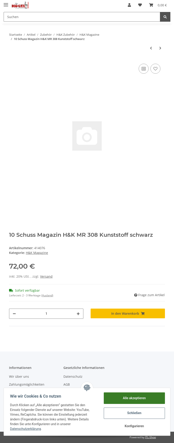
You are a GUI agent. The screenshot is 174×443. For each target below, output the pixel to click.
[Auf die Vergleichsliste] (144, 69)
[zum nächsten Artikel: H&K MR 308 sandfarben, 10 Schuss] (160, 48)
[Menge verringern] (14, 314)
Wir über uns (19, 376)
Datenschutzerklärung (26, 429)
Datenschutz (72, 376)
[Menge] (46, 314)
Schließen (133, 413)
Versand (46, 276)
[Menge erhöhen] (78, 314)
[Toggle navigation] (6, 3)
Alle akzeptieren (133, 398)
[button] (129, 4)
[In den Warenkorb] (128, 313)
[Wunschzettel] (140, 4)
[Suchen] (82, 17)
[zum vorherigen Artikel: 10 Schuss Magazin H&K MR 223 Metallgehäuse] (151, 48)
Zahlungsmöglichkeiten (26, 384)
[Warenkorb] (157, 4)
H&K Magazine (37, 253)
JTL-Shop (150, 437)
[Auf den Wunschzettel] (155, 69)
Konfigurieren (133, 426)
